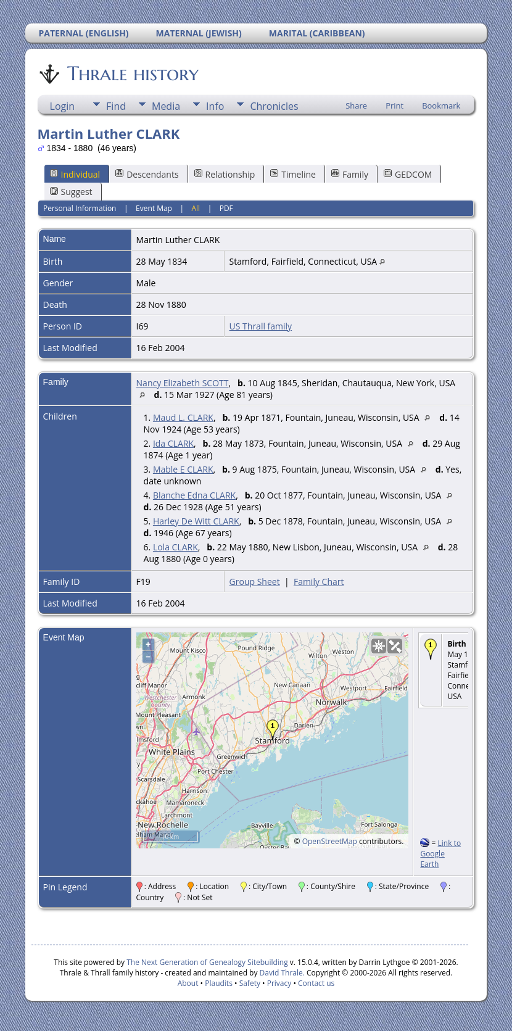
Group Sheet (254, 581)
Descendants (146, 174)
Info (215, 106)
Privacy (279, 983)
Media (166, 106)
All (196, 208)
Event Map (154, 208)
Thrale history (132, 73)
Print (394, 105)
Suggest (71, 191)
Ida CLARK (173, 443)
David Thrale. (280, 972)
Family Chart (319, 581)
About (188, 983)
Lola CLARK (175, 547)
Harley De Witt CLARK (196, 521)
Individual (75, 174)
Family (349, 174)
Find (116, 106)
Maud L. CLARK (183, 417)
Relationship (224, 174)
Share (356, 105)
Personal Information (80, 208)
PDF (226, 208)
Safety (249, 983)
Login (62, 106)
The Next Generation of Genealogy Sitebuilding (207, 962)
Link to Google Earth (440, 853)
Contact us (316, 983)
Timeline (293, 174)
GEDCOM (408, 174)
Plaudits (219, 983)
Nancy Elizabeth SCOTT (182, 383)
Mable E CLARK (183, 469)
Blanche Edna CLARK (194, 495)
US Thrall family (260, 326)
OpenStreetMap (329, 841)
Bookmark (441, 105)
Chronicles (274, 106)
